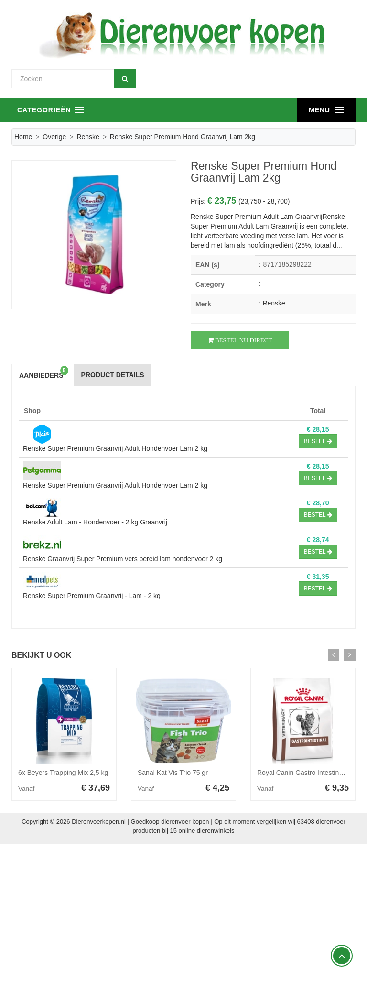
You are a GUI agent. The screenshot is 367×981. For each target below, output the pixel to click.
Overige (54, 137)
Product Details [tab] (112, 375)
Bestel (318, 441)
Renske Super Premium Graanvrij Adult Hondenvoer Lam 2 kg (115, 448)
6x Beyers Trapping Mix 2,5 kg (63, 772)
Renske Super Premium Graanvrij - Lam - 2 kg (92, 596)
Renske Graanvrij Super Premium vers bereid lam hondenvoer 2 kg (122, 559)
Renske (87, 137)
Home (23, 137)
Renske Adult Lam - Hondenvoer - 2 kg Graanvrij (95, 522)
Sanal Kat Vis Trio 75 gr (173, 772)
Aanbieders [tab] (43, 373)
